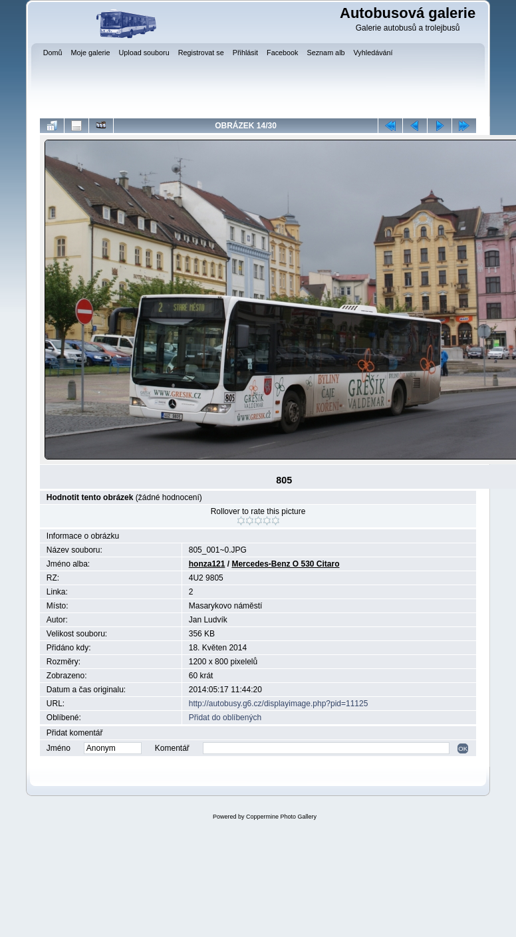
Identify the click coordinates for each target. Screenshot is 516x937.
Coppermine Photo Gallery (281, 816)
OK (462, 748)
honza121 (207, 564)
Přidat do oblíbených (225, 717)
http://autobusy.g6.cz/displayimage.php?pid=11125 (278, 703)
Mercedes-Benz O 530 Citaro (285, 564)
